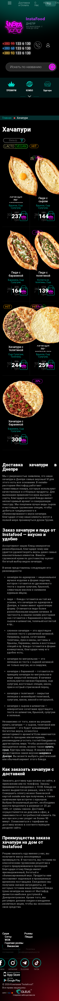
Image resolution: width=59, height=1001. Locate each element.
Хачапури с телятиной (15, 348)
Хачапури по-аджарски (16, 200)
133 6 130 (16, 43)
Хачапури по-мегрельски (43, 348)
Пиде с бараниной (16, 274)
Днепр (30, 23)
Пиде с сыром (43, 200)
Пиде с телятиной (43, 274)
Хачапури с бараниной (15, 423)
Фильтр (13, 140)
